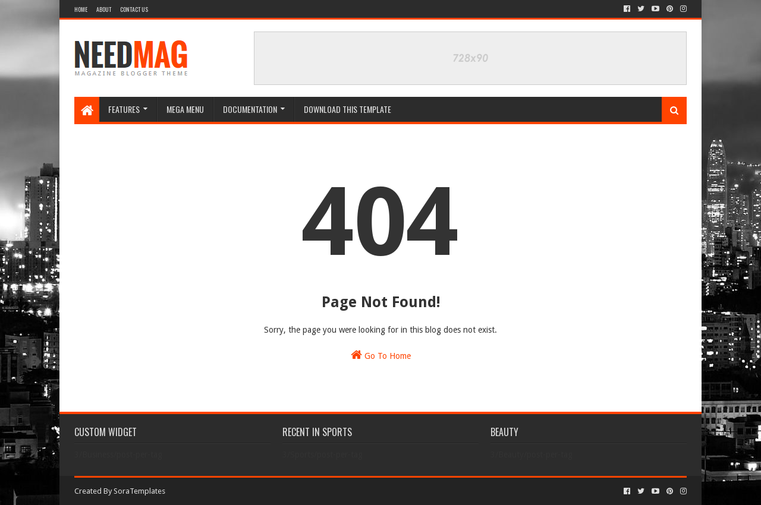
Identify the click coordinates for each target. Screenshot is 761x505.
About (103, 9)
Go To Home (381, 355)
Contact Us (134, 9)
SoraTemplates (139, 491)
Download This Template (347, 109)
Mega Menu (185, 109)
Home (80, 9)
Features (124, 109)
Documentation (250, 109)
